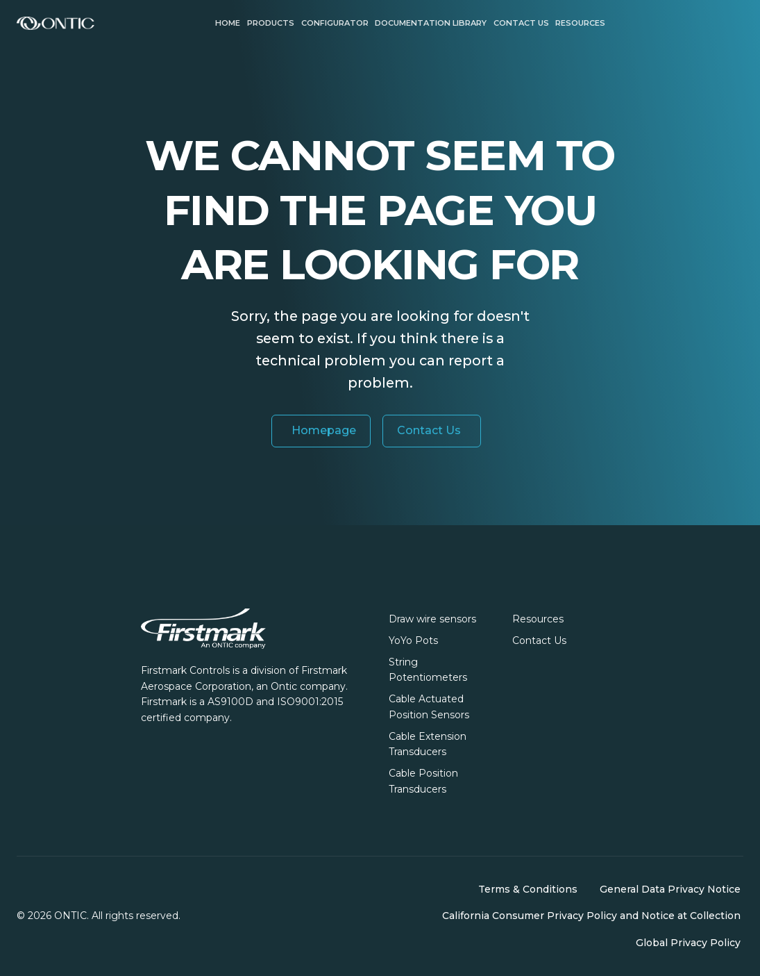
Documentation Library (431, 23)
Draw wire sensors (432, 619)
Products (270, 23)
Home (227, 23)
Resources (580, 23)
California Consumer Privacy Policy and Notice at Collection (591, 915)
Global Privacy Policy (688, 942)
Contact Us (429, 430)
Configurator (335, 23)
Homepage (324, 430)
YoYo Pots (413, 640)
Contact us (521, 23)
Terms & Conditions (527, 889)
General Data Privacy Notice (670, 889)
